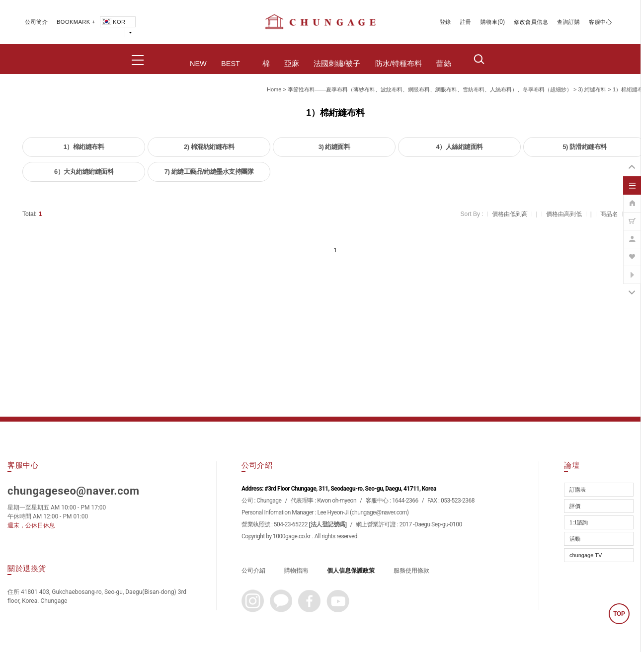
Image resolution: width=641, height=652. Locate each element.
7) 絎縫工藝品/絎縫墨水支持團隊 (208, 171)
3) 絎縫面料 (334, 146)
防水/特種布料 (398, 64)
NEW (198, 64)
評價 (574, 506)
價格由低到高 (510, 214)
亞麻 (291, 64)
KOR (112, 22)
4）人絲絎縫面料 (459, 146)
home (274, 89)
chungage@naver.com (379, 512)
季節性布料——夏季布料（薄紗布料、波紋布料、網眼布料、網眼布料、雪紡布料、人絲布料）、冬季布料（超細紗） (430, 89)
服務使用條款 (411, 570)
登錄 (445, 22)
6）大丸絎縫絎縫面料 (83, 171)
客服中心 (600, 22)
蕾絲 (443, 64)
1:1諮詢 (578, 522)
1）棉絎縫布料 (84, 146)
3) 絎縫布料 (592, 89)
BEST (230, 64)
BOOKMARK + (76, 22)
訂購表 (577, 490)
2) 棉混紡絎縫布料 (209, 146)
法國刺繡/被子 (337, 64)
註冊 (466, 22)
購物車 (489, 22)
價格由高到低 (564, 214)
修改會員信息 (531, 22)
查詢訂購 (568, 22)
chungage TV (585, 555)
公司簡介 (36, 22)
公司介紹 (253, 570)
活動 (574, 539)
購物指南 (296, 570)
